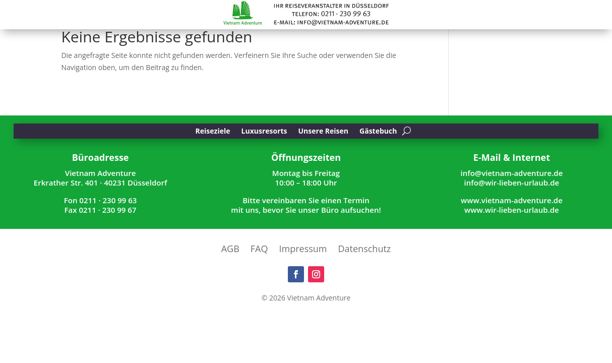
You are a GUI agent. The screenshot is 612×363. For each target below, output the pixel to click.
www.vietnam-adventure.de (512, 200)
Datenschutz (364, 250)
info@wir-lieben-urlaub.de (512, 182)
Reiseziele (213, 132)
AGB (230, 250)
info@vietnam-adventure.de (512, 173)
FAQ (259, 250)
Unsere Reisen (323, 132)
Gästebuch (378, 132)
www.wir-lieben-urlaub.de (511, 210)
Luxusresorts (264, 132)
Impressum (303, 250)
